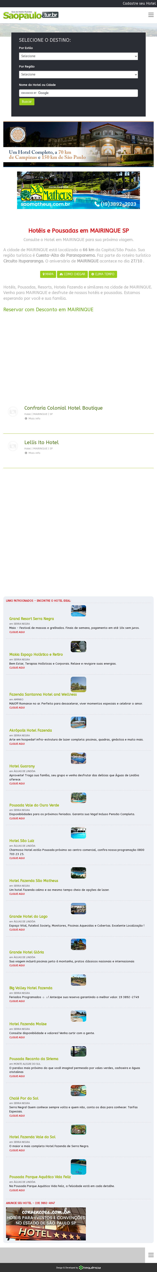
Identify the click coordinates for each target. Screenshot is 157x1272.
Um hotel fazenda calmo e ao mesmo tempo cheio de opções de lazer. (59, 889)
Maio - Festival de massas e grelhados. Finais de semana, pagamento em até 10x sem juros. (74, 627)
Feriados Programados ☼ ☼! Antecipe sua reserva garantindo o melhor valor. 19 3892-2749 (74, 997)
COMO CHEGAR (72, 274)
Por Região (27, 66)
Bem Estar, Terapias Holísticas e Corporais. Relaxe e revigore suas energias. (62, 663)
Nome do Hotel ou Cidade (37, 85)
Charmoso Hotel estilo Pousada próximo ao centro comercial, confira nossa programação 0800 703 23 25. (76, 852)
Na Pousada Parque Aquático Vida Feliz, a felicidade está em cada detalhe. (62, 1186)
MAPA (48, 274)
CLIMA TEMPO (102, 274)
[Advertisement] (78, 359)
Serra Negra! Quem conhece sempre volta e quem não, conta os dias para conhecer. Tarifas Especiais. (73, 1109)
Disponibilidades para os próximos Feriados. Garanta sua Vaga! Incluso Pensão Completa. (72, 814)
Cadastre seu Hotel (139, 3)
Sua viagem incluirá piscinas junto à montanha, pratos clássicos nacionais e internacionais (71, 961)
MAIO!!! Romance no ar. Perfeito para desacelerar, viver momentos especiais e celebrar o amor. (76, 703)
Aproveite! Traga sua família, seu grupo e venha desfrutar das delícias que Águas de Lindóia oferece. (74, 777)
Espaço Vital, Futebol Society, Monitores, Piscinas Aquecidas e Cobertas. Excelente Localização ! (76, 925)
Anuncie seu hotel (18, 1203)
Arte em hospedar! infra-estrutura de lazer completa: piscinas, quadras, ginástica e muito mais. (76, 739)
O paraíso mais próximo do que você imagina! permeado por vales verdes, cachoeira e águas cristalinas (74, 1070)
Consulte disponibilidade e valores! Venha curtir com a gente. (52, 1033)
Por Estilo (26, 48)
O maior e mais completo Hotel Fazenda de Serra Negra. (49, 1146)
